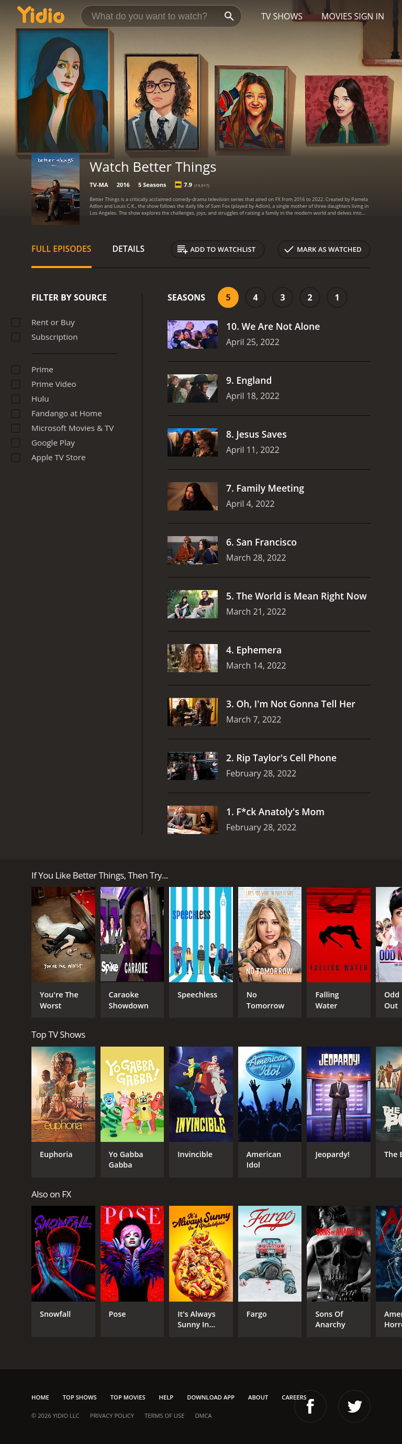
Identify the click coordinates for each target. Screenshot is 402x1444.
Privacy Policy (112, 1415)
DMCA (203, 1415)
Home (40, 1397)
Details (129, 248)
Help (166, 1397)
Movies (336, 16)
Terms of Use (164, 1415)
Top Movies (128, 1397)
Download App (210, 1397)
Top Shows (80, 1397)
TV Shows (282, 16)
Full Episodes (61, 248)
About (258, 1397)
